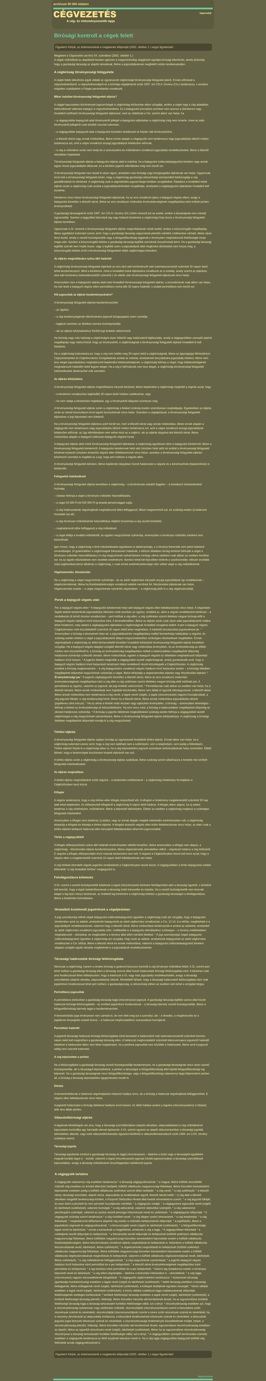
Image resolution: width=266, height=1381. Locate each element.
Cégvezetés (84, 14)
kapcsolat (205, 13)
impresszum (205, 1376)
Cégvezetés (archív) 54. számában (90, 55)
